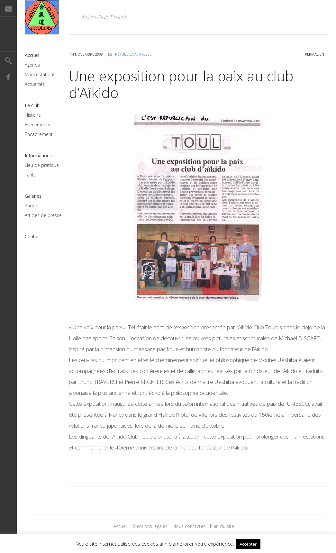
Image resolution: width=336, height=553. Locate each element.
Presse (145, 54)
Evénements (37, 125)
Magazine (42, 17)
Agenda (32, 65)
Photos (32, 206)
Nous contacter (189, 526)
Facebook (8, 76)
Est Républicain (122, 54)
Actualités (35, 84)
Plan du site (222, 526)
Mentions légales (150, 526)
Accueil (32, 55)
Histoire (33, 115)
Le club (32, 105)
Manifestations (40, 74)
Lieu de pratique (42, 165)
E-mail (8, 8)
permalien (314, 54)
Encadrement (39, 134)
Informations (38, 155)
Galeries (33, 196)
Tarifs (30, 175)
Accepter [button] (248, 544)
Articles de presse (43, 215)
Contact (33, 236)
